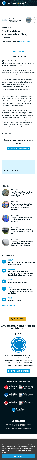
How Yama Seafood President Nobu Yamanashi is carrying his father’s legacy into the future (21, 291)
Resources (18, 355)
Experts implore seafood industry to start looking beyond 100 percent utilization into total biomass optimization (22, 207)
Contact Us (9, 365)
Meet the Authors (9, 358)
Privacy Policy (8, 424)
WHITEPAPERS (11, 269)
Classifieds (28, 358)
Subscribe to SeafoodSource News (18, 148)
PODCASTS (10, 287)
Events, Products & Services (18, 425)
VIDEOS (10, 298)
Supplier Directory (28, 363)
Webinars (18, 358)
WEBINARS (10, 260)
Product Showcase (28, 360)
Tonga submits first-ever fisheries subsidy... (15, 20)
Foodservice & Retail (24, 42)
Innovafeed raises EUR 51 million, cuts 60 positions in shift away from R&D (22, 231)
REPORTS (10, 280)
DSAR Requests (15, 424)
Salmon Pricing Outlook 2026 (17, 282)
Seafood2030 (18, 365)
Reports (18, 363)
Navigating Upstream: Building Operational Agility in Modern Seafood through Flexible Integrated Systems (21, 273)
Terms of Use (23, 424)
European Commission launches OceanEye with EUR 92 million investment (21, 219)
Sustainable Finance (14, 300)
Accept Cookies (18, 456)
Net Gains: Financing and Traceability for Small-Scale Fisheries (21, 263)
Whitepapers (19, 360)
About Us (9, 355)
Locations (29, 424)
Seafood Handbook (28, 365)
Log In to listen (19, 51)
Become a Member (17, 319)
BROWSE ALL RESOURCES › (8, 305)
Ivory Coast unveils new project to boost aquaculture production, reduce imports (22, 194)
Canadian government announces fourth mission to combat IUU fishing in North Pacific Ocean (22, 243)
